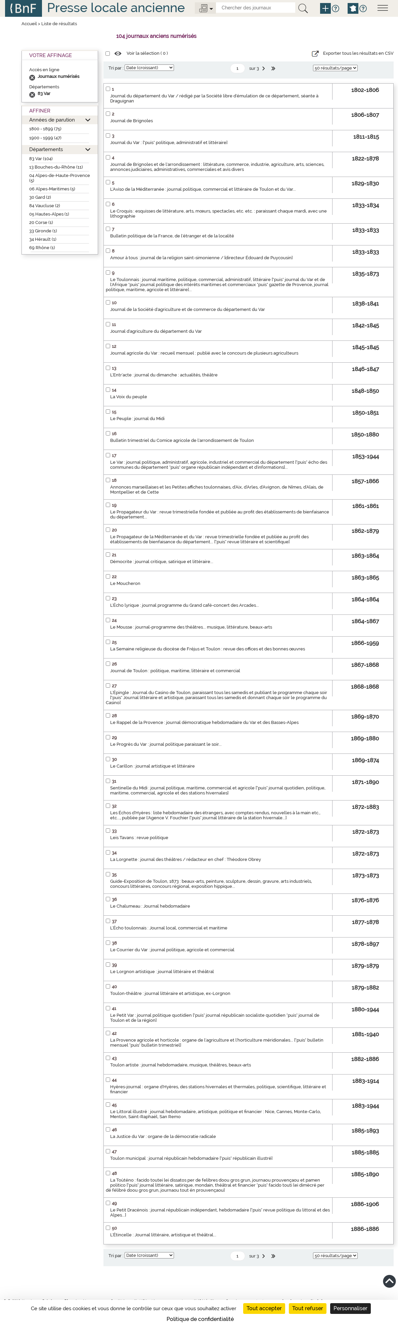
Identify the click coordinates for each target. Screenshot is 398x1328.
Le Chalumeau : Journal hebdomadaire (150, 906)
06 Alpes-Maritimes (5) (52, 188)
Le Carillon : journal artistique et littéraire (152, 766)
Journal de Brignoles (131, 120)
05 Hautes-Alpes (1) (49, 214)
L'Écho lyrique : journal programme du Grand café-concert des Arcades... (184, 605)
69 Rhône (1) (42, 247)
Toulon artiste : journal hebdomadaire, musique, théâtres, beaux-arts (180, 1064)
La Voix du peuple (128, 396)
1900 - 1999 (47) (45, 137)
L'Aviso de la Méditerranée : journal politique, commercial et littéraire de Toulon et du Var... (203, 189)
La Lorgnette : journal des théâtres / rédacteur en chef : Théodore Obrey (185, 859)
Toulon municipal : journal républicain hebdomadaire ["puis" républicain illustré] (191, 1158)
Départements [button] (46, 149)
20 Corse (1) (41, 222)
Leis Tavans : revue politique (139, 837)
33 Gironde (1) (43, 230)
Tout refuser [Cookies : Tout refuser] (307, 1308)
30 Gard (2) (40, 197)
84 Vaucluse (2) (44, 205)
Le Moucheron (125, 583)
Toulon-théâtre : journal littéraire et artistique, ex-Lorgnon (170, 993)
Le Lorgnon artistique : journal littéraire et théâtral (162, 971)
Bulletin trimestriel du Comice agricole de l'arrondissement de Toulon (182, 440)
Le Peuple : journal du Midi (137, 418)
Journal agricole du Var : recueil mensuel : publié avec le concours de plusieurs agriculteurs (204, 353)
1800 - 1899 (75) (45, 128)
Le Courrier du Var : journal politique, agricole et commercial (172, 949)
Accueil (29, 23)
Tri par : (116, 68)
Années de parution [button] (52, 120)
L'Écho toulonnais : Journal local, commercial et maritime (168, 927)
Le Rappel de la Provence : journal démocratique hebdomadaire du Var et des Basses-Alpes (204, 722)
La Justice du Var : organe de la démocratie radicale (163, 1136)
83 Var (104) (41, 158)
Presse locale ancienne (116, 7)
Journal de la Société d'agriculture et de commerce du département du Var (187, 309)
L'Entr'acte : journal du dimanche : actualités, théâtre (164, 374)
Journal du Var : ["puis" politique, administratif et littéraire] (168, 142)
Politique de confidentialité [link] (200, 1319)
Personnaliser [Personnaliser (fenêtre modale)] (350, 1308)
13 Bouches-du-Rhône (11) (56, 167)
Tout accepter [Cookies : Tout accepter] (264, 1308)
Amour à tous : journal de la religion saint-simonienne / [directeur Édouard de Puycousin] (201, 257)
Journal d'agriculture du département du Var (156, 331)
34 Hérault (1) (42, 239)
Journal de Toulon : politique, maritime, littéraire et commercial (175, 670)
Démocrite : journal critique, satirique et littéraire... (161, 561)
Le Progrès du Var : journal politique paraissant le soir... (166, 744)
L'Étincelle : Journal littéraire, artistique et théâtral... (163, 1234)
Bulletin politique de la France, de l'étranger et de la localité (172, 235)
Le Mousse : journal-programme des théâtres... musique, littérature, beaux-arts (191, 627)
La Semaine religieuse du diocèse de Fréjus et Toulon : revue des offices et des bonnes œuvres (207, 648)
